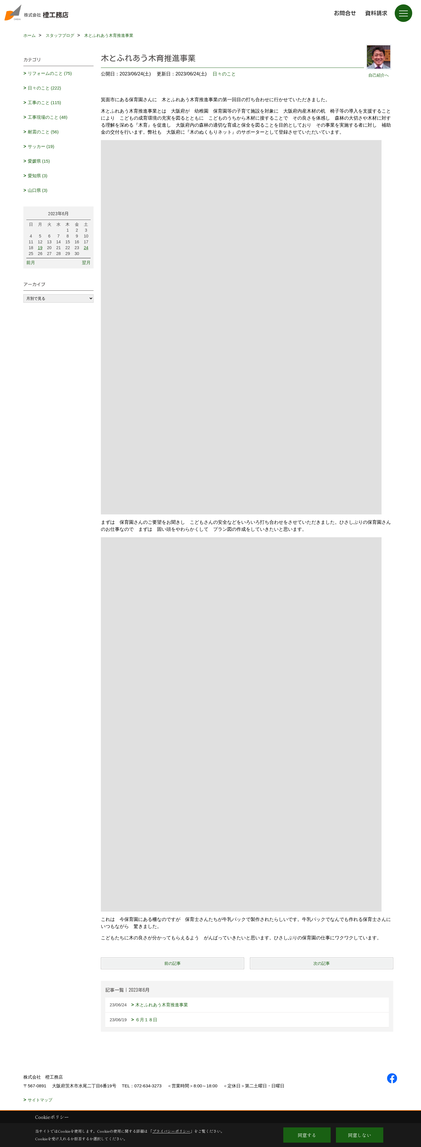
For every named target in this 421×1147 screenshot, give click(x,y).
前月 (30, 262)
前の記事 (172, 963)
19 (40, 247)
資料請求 (376, 13)
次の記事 (321, 963)
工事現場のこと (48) (48, 117)
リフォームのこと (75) (50, 73)
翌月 (86, 262)
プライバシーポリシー (171, 1131)
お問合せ (345, 13)
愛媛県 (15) (39, 161)
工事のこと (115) (44, 102)
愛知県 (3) (38, 175)
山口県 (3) (38, 190)
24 (86, 247)
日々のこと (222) (44, 87)
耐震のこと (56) (43, 131)
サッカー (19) (41, 146)
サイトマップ (40, 1100)
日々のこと (224, 73)
